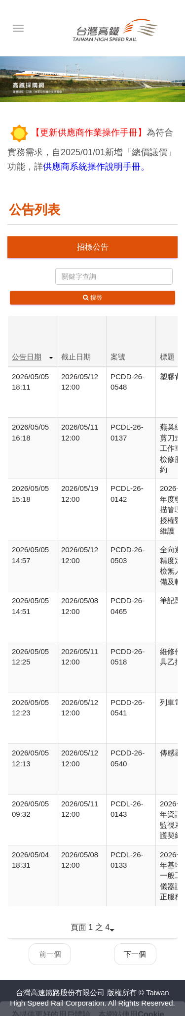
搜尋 (92, 297)
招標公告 (93, 247)
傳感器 (171, 753)
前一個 (50, 954)
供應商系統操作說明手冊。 (96, 167)
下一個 (135, 954)
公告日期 (26, 357)
